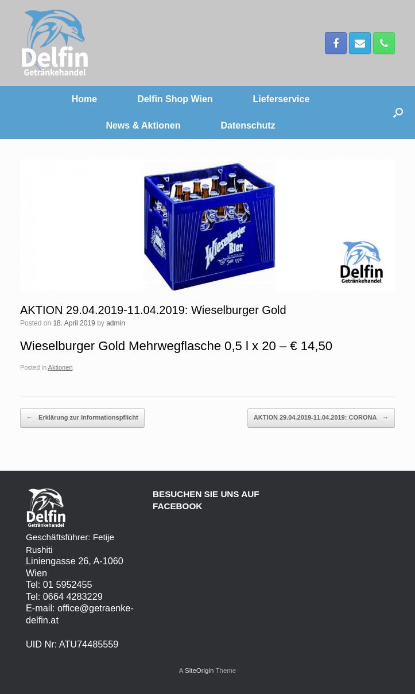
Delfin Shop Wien (174, 99)
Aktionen (60, 367)
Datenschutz (247, 125)
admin (115, 323)
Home (84, 99)
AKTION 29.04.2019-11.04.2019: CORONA (321, 418)
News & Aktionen (143, 125)
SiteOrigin (199, 670)
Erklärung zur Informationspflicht (82, 418)
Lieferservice (281, 99)
